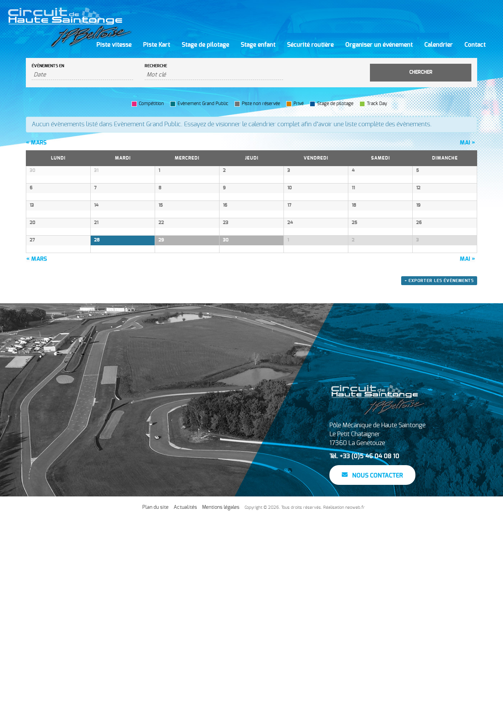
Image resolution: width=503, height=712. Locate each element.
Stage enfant (258, 45)
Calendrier (438, 45)
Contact (475, 45)
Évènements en (48, 66)
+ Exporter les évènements (439, 474)
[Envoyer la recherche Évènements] (420, 73)
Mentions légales (221, 700)
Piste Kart (156, 45)
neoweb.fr (355, 700)
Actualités (185, 700)
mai (467, 143)
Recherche (156, 66)
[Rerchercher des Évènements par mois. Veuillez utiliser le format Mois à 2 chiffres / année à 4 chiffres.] (82, 75)
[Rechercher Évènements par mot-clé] (214, 75)
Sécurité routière (310, 45)
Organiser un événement (379, 45)
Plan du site (155, 700)
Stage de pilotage (205, 45)
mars (36, 143)
